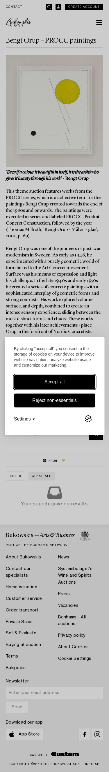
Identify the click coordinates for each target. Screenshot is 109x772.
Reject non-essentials (54, 400)
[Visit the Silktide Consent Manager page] (88, 419)
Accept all (54, 381)
